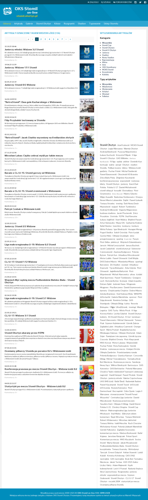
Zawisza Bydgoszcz (122, 252)
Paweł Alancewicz (108, 320)
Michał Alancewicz (120, 274)
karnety (103, 290)
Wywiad (105, 94)
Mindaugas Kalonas (109, 333)
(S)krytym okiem (129, 413)
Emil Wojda (133, 258)
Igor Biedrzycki (120, 229)
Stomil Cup (106, 45)
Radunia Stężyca (135, 468)
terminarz (136, 317)
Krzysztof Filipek (123, 155)
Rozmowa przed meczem (124, 401)
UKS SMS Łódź (106, 381)
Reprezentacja (108, 60)
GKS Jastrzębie (117, 459)
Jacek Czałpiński (107, 248)
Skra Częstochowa (108, 471)
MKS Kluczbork (127, 439)
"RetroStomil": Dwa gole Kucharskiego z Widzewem (33, 102)
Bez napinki (118, 391)
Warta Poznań (112, 329)
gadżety (103, 171)
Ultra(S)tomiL (122, 307)
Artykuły (18, 23)
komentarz (105, 417)
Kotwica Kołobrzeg (115, 455)
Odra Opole (129, 391)
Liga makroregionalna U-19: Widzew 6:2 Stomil (30, 244)
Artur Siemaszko (107, 223)
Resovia (134, 303)
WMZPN (138, 294)
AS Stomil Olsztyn (116, 317)
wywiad (124, 264)
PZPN (121, 216)
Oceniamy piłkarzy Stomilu (112, 484)
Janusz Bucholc (132, 245)
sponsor (133, 297)
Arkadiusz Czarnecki (123, 326)
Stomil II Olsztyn (109, 50)
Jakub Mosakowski (128, 442)
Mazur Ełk (120, 223)
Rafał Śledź (119, 381)
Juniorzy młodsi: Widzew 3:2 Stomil (24, 49)
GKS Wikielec (122, 158)
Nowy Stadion (108, 57)
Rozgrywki (69, 23)
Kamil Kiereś (134, 404)
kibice (124, 168)
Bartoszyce (133, 365)
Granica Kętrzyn (125, 355)
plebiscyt (115, 242)
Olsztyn (125, 164)
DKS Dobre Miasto (108, 261)
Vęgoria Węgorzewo (128, 210)
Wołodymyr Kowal (108, 426)
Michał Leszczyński (116, 245)
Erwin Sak (128, 239)
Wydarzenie (107, 89)
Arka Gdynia (130, 268)
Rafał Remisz (106, 226)
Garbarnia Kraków (134, 223)
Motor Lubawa (118, 342)
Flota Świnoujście (121, 346)
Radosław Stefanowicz (124, 197)
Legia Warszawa (115, 148)
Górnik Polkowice (108, 430)
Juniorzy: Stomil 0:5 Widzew (20, 84)
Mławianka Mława (126, 261)
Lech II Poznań (120, 468)
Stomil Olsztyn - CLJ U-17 (122, 478)
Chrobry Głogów (119, 407)
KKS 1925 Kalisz (130, 462)
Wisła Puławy (106, 229)
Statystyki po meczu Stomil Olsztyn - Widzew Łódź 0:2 (35, 386)
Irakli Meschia (121, 423)
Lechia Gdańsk (120, 313)
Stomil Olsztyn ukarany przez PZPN (24, 333)
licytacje (123, 281)
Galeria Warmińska (119, 297)
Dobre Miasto (136, 290)
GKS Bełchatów (117, 368)
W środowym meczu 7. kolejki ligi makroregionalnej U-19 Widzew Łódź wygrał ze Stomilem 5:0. (41, 88)
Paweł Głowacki (120, 258)
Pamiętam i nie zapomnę (116, 336)
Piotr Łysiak (133, 232)
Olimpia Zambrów (108, 352)
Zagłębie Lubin (106, 326)
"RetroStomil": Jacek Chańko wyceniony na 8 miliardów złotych (39, 137)
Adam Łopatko (134, 281)
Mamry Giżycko (130, 193)
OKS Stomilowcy (109, 67)
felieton (103, 410)
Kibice (57, 23)
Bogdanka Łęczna (128, 329)
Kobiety (105, 74)
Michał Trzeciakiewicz (116, 359)
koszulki (117, 190)
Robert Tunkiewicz (127, 206)
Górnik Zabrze (132, 323)
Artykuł (105, 91)
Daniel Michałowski (127, 187)
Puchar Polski (114, 171)
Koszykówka (107, 72)
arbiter (126, 161)
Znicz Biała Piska (107, 177)
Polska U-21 (105, 407)
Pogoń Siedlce (106, 232)
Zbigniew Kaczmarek (125, 177)
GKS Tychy (113, 310)
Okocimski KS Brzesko (128, 174)
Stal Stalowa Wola (124, 294)
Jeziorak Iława (119, 284)
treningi (132, 307)
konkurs (135, 226)
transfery (117, 226)
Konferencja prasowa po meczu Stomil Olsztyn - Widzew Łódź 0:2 (41, 369)
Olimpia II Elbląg (121, 404)
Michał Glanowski (125, 320)
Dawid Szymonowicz (133, 287)
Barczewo (104, 264)
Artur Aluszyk (117, 194)
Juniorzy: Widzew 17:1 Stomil (21, 67)
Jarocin (103, 245)
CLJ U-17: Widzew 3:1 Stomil (20, 315)
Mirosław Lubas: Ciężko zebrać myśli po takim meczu (34, 155)
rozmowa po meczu (116, 349)
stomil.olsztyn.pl (123, 248)
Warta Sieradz (113, 442)
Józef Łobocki (123, 145)
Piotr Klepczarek (131, 339)
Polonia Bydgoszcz (108, 355)
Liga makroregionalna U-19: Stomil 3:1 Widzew (30, 298)
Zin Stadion (115, 264)
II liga (134, 155)
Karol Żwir (133, 184)
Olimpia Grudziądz (120, 236)
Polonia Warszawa (134, 368)
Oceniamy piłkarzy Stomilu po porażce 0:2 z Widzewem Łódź (38, 351)
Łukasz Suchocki (107, 155)
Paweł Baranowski (108, 174)
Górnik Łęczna (134, 336)
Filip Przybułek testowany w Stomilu (25, 120)
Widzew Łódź (135, 168)
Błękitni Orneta (116, 339)
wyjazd (115, 206)
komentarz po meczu (109, 433)
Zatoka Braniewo (107, 294)
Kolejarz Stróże (133, 349)
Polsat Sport (131, 436)
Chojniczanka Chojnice (118, 290)
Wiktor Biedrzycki (119, 365)
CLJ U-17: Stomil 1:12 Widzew (21, 261)
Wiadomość (107, 86)
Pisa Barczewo (116, 287)
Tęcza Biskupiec (116, 268)
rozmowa (135, 181)
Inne (104, 65)
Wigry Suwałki (106, 197)
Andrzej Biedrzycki (108, 151)
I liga (112, 307)
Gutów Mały (105, 236)
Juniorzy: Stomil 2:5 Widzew (20, 226)
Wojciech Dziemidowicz (130, 242)
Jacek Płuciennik (124, 213)
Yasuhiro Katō (106, 404)
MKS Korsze (105, 342)
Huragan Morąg (135, 229)
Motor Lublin (105, 258)
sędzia (119, 161)
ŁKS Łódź (134, 384)
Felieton (105, 96)
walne (111, 164)
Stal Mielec (116, 413)
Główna (7, 23)
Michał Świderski (129, 171)
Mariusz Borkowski (128, 433)
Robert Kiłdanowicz (109, 420)
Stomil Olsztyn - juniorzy (117, 184)
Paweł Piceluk (129, 375)
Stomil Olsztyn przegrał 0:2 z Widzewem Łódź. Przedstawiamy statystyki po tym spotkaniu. (39, 389)
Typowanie (94, 23)
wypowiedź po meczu (116, 475)
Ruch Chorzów (134, 423)
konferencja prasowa (109, 181)
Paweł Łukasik (136, 200)
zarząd (118, 164)
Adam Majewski (120, 465)
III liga (134, 310)
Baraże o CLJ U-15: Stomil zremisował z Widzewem (33, 191)
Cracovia (104, 339)
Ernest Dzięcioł (115, 452)
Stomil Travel (123, 384)
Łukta (127, 303)
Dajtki (125, 200)
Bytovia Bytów (112, 281)
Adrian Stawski (130, 452)
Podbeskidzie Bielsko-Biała (112, 446)
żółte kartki (105, 297)
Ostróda (114, 216)
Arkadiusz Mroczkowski (128, 255)
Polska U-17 (112, 187)
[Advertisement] (94, 12)
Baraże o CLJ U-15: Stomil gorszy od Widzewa (30, 173)
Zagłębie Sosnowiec (126, 430)
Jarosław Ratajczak (116, 436)
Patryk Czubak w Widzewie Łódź (22, 209)
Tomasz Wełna (106, 423)
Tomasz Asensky (119, 449)
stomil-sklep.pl (106, 190)
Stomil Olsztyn (43, 23)
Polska (103, 187)
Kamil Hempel (115, 375)
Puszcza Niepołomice (127, 151)
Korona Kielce (106, 313)
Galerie (29, 23)
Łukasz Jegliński (107, 219)
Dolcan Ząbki (106, 284)
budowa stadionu (108, 213)
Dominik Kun (136, 161)
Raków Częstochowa (132, 378)
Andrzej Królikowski (109, 210)
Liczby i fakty (105, 465)
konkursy (126, 226)
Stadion (82, 23)
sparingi (138, 261)
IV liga (112, 161)
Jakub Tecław (116, 462)
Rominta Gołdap (120, 300)
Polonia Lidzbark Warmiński (130, 426)
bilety (102, 184)
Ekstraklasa (127, 190)
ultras (132, 274)
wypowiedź (125, 181)
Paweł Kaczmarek (108, 384)
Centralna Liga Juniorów (121, 397)
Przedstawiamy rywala (127, 352)
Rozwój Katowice (119, 388)
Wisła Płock (124, 310)
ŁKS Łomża (105, 388)
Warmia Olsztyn (131, 148)
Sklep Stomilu (111, 23)
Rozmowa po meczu (122, 362)
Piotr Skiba (105, 242)
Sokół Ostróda (120, 232)
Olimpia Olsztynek (127, 333)
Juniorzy (105, 52)
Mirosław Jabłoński (127, 420)
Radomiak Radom (133, 381)
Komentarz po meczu (109, 439)
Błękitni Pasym (134, 219)
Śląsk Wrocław (117, 417)
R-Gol (128, 317)
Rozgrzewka (123, 471)
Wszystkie (107, 43)
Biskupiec (104, 307)
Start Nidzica (121, 219)
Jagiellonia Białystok (119, 271)
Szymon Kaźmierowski (115, 323)
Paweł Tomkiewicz (123, 277)
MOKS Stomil (107, 69)
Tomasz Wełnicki (132, 417)
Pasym (136, 239)
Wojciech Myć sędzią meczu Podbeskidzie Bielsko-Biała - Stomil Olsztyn (40, 281)
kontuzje (104, 164)
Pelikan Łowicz (114, 168)
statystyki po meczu (130, 481)
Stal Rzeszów (131, 216)
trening (119, 203)
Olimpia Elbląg (117, 303)
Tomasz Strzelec (107, 203)
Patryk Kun (112, 255)
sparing (119, 239)
